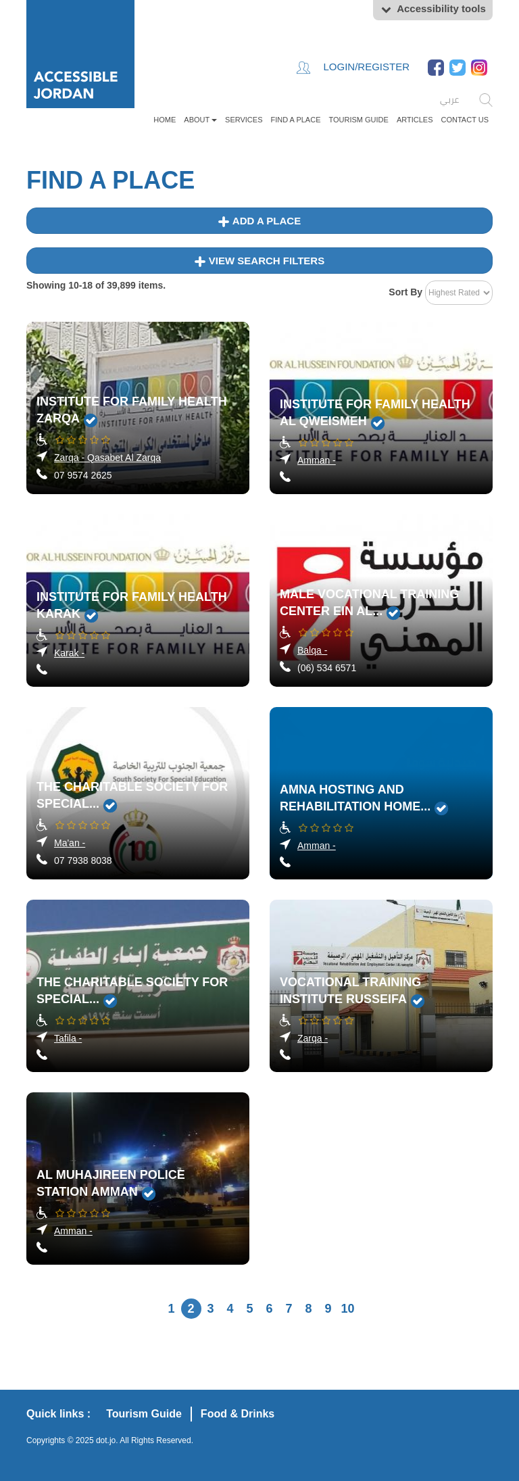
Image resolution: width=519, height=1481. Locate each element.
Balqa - (312, 650)
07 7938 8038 (83, 860)
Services (243, 120)
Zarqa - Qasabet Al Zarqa (107, 457)
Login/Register (353, 67)
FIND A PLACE (296, 120)
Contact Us (465, 120)
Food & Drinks (237, 1413)
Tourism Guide (358, 120)
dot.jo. (107, 1440)
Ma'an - (69, 842)
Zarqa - (312, 1038)
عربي (449, 99)
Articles (415, 120)
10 (347, 1308)
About (200, 120)
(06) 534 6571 (326, 667)
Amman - (316, 460)
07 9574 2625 (83, 475)
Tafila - (68, 1038)
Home (164, 120)
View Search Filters (259, 261)
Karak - (69, 653)
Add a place (259, 221)
